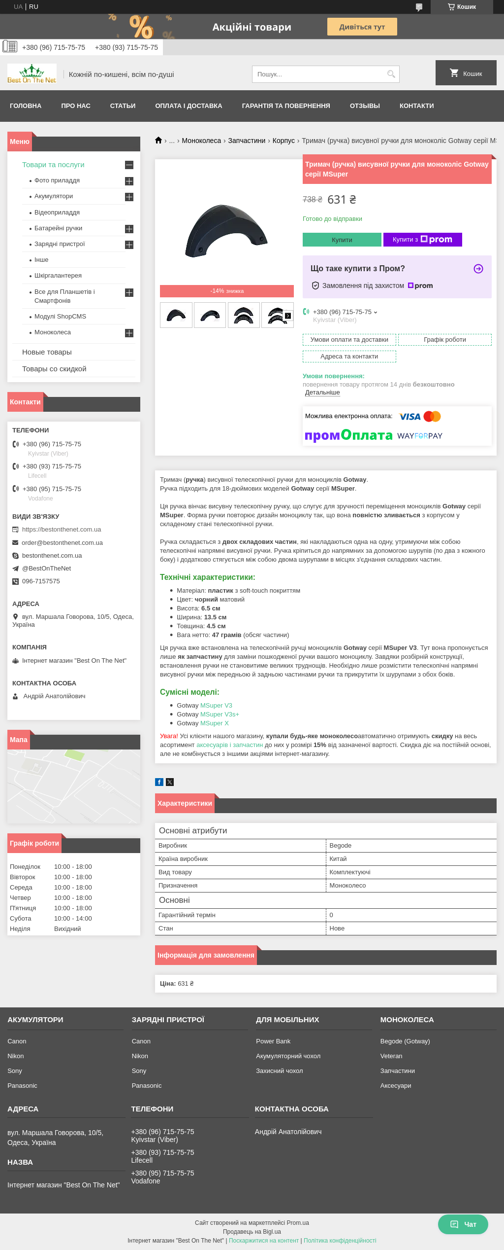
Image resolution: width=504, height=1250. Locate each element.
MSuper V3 (216, 705)
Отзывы (365, 105)
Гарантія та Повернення (286, 105)
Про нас (75, 105)
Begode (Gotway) (405, 1041)
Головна (25, 105)
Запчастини (247, 140)
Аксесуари (395, 1085)
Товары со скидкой (54, 368)
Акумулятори (53, 196)
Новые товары (47, 352)
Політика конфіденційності (340, 1240)
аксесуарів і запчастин (229, 745)
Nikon (15, 1056)
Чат (463, 1224)
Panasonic (22, 1085)
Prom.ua (298, 1222)
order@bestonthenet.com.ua (62, 542)
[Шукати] (391, 74)
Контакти (417, 105)
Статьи (123, 105)
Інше (41, 259)
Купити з (422, 239)
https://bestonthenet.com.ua (61, 529)
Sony (14, 1070)
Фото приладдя (57, 180)
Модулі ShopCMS (60, 316)
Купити (342, 240)
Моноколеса (201, 140)
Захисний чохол (279, 1070)
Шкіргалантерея (58, 275)
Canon (16, 1041)
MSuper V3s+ (219, 714)
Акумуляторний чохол (288, 1056)
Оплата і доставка (188, 105)
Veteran (391, 1056)
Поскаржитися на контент (264, 1240)
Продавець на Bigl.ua (252, 1231)
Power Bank (273, 1041)
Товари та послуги (53, 164)
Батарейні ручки (58, 228)
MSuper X (214, 723)
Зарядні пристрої (59, 244)
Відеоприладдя (57, 212)
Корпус (284, 140)
